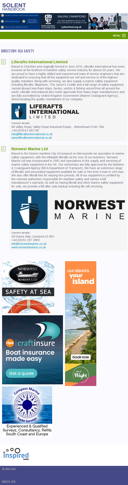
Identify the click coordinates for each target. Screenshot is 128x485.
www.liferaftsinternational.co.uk (31, 137)
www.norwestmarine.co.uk (28, 247)
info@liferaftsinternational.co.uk (32, 134)
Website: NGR (8, 481)
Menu (116, 35)
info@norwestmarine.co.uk (28, 243)
